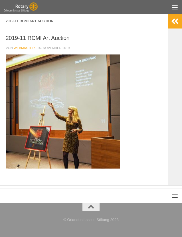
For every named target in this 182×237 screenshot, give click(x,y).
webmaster (24, 48)
